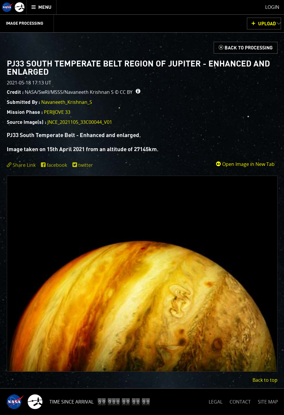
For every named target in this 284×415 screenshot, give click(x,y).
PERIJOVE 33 (57, 112)
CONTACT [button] (240, 402)
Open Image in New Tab (245, 164)
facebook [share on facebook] (57, 165)
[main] (142, 207)
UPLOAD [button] (267, 23)
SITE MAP (268, 402)
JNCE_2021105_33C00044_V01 (79, 122)
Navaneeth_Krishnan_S (66, 102)
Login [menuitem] (272, 7)
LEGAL (215, 400)
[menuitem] (42, 7)
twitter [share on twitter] (85, 165)
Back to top (265, 380)
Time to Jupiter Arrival (77, 401)
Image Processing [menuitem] (24, 23)
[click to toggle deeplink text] (22, 165)
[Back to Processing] (246, 48)
